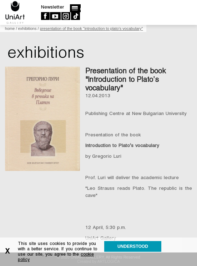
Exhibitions (27, 28)
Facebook (45, 16)
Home (10, 28)
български (75, 8)
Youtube (55, 16)
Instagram (65, 16)
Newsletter (52, 7)
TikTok (75, 16)
